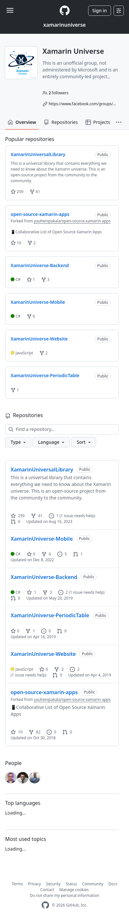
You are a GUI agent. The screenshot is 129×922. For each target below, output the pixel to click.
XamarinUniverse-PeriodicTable (50, 615)
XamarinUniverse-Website (43, 653)
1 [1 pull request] (78, 554)
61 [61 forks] (37, 515)
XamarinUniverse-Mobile (42, 538)
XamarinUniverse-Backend (44, 577)
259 (17, 191)
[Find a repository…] (62, 429)
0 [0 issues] (46, 631)
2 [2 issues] (63, 592)
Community (92, 884)
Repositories (61, 122)
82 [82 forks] (35, 732)
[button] (119, 122)
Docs (112, 884)
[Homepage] (65, 10)
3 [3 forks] (47, 592)
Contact (47, 889)
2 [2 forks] (59, 669)
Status (71, 884)
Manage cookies (74, 889)
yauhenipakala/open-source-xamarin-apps (72, 221)
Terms (17, 884)
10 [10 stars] (17, 732)
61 (35, 191)
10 (16, 243)
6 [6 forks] (46, 554)
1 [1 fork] (30, 631)
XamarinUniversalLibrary (42, 469)
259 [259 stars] (18, 515)
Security (53, 884)
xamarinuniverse (64, 24)
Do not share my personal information (64, 895)
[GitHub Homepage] (45, 905)
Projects (98, 122)
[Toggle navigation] (10, 10)
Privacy (34, 884)
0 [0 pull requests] (15, 521)
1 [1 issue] (54, 515)
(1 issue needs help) (77, 515)
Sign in (99, 10)
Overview (22, 122)
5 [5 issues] (62, 554)
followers (59, 93)
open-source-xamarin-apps (44, 692)
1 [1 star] (31, 592)
